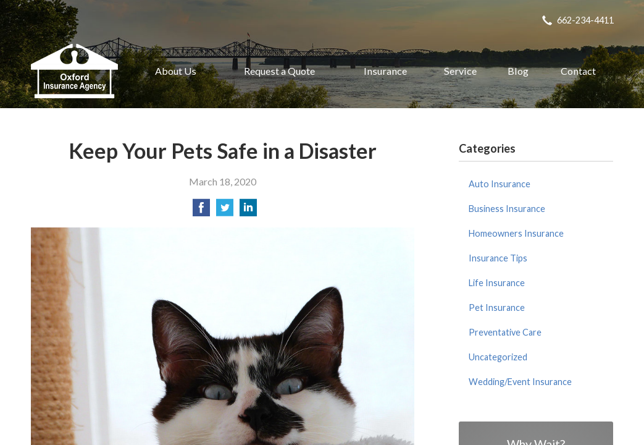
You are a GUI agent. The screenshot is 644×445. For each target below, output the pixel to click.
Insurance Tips (498, 258)
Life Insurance (497, 283)
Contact (578, 71)
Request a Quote (279, 71)
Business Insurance (507, 208)
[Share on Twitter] (224, 211)
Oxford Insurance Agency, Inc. (74, 71)
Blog (518, 71)
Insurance (385, 71)
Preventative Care (505, 332)
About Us (175, 71)
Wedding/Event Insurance (520, 381)
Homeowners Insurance (516, 233)
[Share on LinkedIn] (248, 211)
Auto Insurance (499, 184)
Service (460, 71)
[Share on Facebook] (201, 211)
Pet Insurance (497, 307)
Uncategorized (498, 357)
